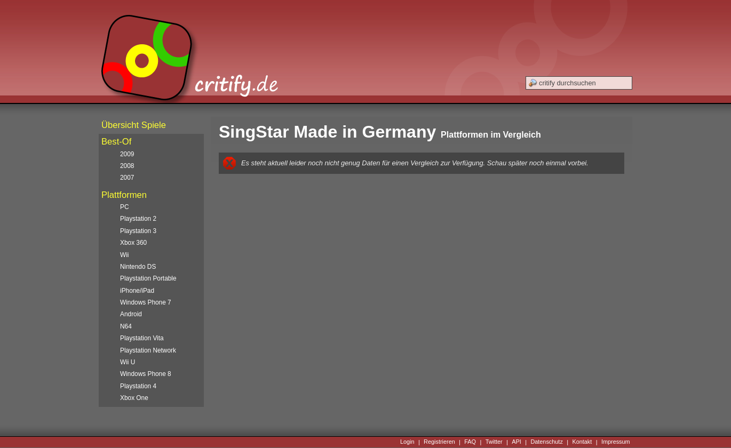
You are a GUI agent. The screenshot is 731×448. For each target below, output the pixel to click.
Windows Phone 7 (145, 302)
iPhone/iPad (137, 290)
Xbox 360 (133, 242)
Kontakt (582, 442)
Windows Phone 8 (145, 374)
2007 (127, 177)
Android (131, 314)
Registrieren (439, 442)
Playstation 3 (138, 231)
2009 (127, 154)
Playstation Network (148, 350)
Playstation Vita (142, 338)
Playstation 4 (138, 386)
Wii (124, 255)
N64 (126, 326)
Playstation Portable (148, 278)
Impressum (615, 442)
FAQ (470, 442)
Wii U (127, 362)
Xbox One (134, 398)
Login (407, 442)
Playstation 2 (138, 218)
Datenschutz (546, 442)
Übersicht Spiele (133, 125)
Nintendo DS (138, 266)
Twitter (494, 442)
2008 (127, 166)
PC (124, 207)
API (516, 442)
